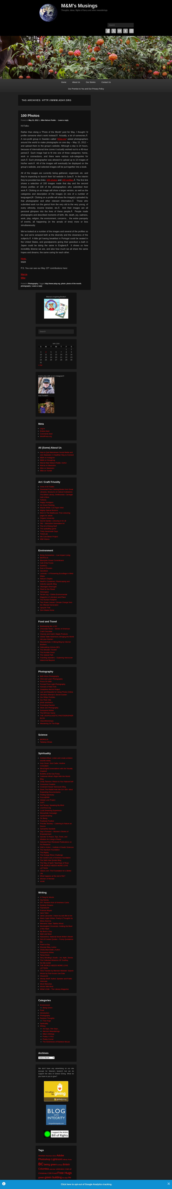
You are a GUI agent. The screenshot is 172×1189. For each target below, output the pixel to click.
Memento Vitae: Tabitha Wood (51, 923)
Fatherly (43, 500)
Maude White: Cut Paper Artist (52, 508)
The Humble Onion (47, 652)
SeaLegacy (44, 592)
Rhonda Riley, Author (48, 947)
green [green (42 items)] (41, 1177)
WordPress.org (46, 436)
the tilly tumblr (45, 963)
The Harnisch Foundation (50, 850)
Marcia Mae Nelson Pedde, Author (53, 463)
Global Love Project (47, 800)
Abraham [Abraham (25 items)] (42, 1156)
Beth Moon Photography (49, 676)
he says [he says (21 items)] (65, 1178)
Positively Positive (47, 821)
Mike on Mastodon (47, 468)
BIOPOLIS (44, 558)
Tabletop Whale (46, 742)
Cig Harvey (44, 900)
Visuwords (44, 976)
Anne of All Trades (47, 487)
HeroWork (44, 571)
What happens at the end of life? (52, 876)
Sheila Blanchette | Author (50, 950)
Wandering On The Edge (49, 723)
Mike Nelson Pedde (48, 120)
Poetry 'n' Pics (48, 1036)
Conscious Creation (47, 784)
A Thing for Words (47, 897)
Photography (33, 284)
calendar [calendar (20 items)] (52, 1169)
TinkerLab (44, 534)
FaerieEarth (44, 908)
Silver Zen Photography (49, 708)
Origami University (47, 518)
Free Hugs (47, 1021)
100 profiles (67, 180)
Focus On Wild (45, 681)
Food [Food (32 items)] (54, 1173)
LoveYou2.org (45, 808)
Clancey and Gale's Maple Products (54, 634)
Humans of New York (48, 687)
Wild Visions (45, 539)
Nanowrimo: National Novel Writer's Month (56, 937)
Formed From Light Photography (52, 684)
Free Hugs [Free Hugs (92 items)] (64, 1173)
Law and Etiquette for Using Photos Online (56, 692)
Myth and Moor (46, 934)
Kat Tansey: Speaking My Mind (52, 805)
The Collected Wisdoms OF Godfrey (54, 960)
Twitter (113, 31)
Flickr (119, 31)
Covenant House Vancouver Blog (53, 787)
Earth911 (43, 566)
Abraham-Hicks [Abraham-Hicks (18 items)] (51, 1156)
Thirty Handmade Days (49, 531)
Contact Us (106, 82)
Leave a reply (63, 120)
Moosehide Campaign (48, 813)
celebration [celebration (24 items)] (60, 1169)
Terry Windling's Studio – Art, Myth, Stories (56, 958)
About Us (76, 82)
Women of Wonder (47, 879)
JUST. (42, 803)
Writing (42, 1026)
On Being (43, 818)
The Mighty (44, 852)
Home (63, 82)
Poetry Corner (48, 1039)
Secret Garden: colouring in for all (53, 521)
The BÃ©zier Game (47, 713)
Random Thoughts (47, 1018)
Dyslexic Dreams (46, 905)
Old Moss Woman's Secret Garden (53, 695)
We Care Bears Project (49, 537)
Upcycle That (45, 608)
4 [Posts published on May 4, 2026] (45, 352)
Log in (42, 429)
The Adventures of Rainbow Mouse (56, 1042)
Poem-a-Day (45, 944)
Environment (45, 1005)
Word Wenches (46, 984)
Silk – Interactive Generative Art (52, 523)
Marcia (24, 274)
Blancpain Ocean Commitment (52, 560)
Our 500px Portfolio (47, 697)
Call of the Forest (46, 563)
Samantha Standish (47, 829)
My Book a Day (46, 931)
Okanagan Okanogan (48, 587)
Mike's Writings (48, 1034)
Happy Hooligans (46, 502)
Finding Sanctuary (47, 795)
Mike (23, 278)
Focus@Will (44, 797)
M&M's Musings (79, 5)
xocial (42, 881)
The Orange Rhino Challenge (51, 855)
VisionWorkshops (46, 721)
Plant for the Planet (47, 589)
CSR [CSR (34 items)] (49, 1173)
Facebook (107, 31)
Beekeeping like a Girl (48, 626)
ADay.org (61, 139)
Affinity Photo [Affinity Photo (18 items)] (67, 1159)
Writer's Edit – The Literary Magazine (54, 989)
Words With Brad (46, 986)
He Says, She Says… (51, 1029)
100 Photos (30, 116)
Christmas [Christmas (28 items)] (42, 1173)
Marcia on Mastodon (48, 465)
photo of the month (74, 284)
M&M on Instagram (47, 458)
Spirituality (44, 1023)
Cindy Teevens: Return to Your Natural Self (56, 782)
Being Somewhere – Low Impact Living (55, 555)
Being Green (48, 1008)
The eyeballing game (48, 529)
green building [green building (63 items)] (53, 1177)
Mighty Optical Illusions (49, 510)
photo (63, 284)
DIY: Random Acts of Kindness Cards (54, 903)
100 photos (52, 180)
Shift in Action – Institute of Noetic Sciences (57, 847)
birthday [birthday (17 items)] (59, 1165)
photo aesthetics (46, 702)
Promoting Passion (47, 705)
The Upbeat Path (46, 655)
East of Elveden (46, 568)
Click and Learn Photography (51, 679)
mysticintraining (46, 816)
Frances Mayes (46, 910)
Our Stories (91, 82)
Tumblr (125, 31)
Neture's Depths (46, 579)
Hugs (23, 258)
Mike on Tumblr (46, 471)
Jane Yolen (44, 913)
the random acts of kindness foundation (55, 858)
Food (42, 1010)
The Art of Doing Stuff (48, 526)
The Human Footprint (48, 600)
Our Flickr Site (45, 700)
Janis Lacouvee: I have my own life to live (56, 916)
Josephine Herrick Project (50, 689)
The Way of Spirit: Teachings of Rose (54, 863)
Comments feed (46, 434)
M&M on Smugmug (47, 460)
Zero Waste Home (47, 610)
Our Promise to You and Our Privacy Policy (86, 89)
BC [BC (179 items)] (41, 1164)
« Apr (40, 365)
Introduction (44, 1013)
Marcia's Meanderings (51, 1031)
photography (26, 286)
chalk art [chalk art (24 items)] (68, 1169)
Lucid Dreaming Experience (51, 810)
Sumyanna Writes (47, 710)
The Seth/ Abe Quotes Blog (50, 860)
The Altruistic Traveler (48, 650)
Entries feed (44, 431)
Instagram (131, 31)
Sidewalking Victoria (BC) (50, 647)
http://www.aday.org (52, 284)
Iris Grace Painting (47, 505)
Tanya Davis (45, 955)
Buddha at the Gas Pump (50, 774)
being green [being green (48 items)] (50, 1164)
